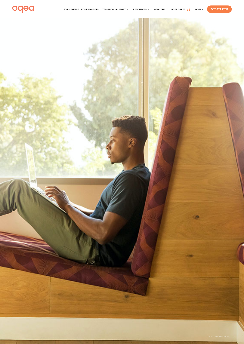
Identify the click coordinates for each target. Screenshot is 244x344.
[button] (115, 9)
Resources (26, 21)
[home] (23, 9)
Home (15, 21)
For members (71, 9)
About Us (159, 9)
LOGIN (197, 9)
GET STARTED (219, 9)
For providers (90, 9)
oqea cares (178, 9)
